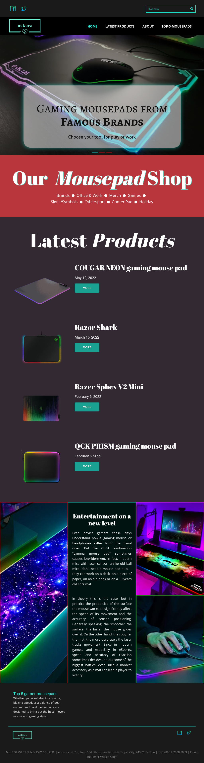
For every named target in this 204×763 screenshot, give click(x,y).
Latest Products (119, 26)
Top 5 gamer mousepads (35, 693)
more (87, 288)
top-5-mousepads (177, 26)
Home (92, 26)
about (148, 26)
